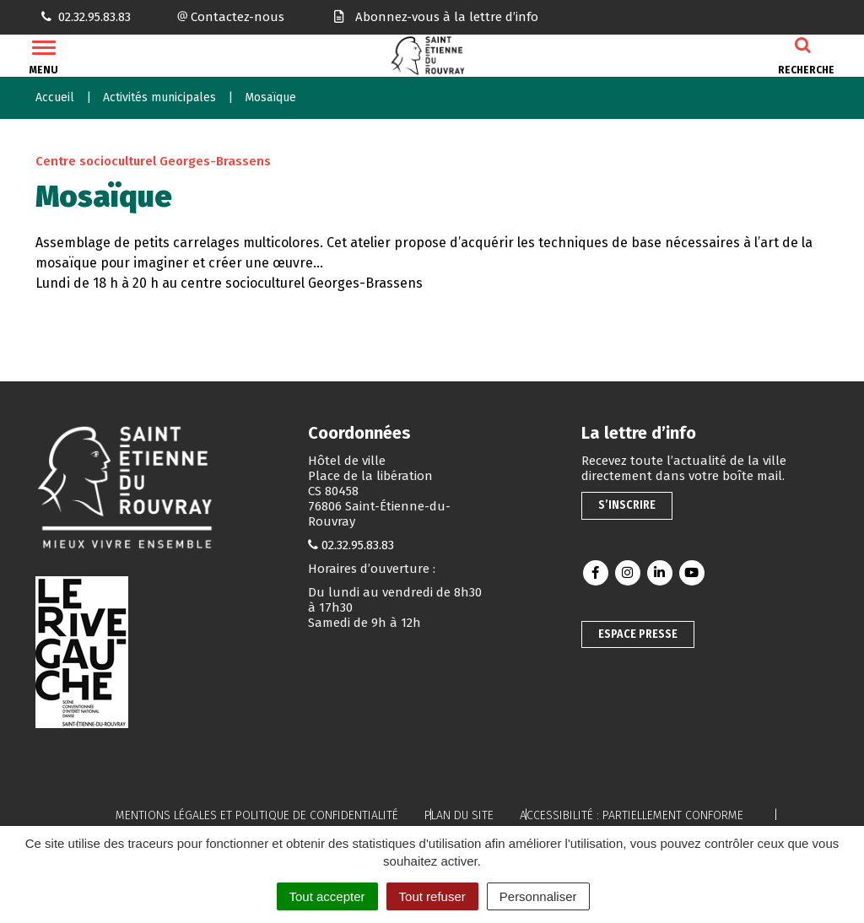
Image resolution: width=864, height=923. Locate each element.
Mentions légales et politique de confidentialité (257, 815)
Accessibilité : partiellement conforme (631, 815)
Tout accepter (327, 896)
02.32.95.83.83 (357, 545)
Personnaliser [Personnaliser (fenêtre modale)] (538, 896)
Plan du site (459, 815)
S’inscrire (627, 505)
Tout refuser (432, 896)
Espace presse (638, 634)
